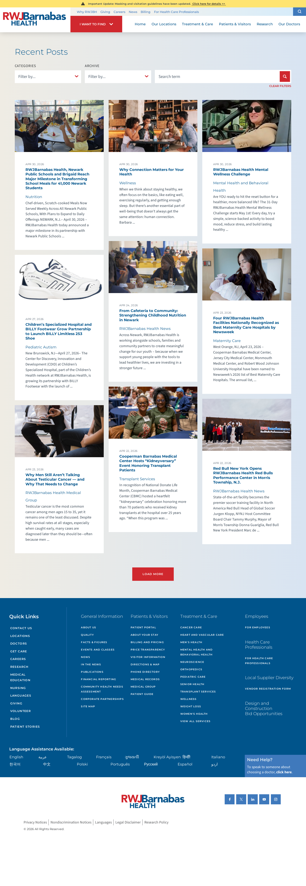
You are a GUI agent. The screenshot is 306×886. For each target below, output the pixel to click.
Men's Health (191, 642)
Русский (151, 764)
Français (104, 757)
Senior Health (192, 684)
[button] (299, 11)
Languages (20, 695)
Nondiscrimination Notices (71, 822)
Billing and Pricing (147, 642)
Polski (82, 764)
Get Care (18, 651)
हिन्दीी (186, 757)
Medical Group (143, 686)
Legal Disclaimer (128, 822)
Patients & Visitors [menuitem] (235, 24)
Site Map (88, 706)
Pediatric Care (193, 676)
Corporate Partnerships (102, 698)
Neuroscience (192, 661)
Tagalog (74, 757)
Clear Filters (280, 86)
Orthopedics (191, 669)
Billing (145, 12)
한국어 (15, 764)
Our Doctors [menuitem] (289, 24)
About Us (88, 627)
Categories (25, 66)
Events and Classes (98, 649)
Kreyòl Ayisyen (167, 757)
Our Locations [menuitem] (164, 24)
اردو (214, 764)
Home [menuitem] (140, 24)
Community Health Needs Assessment (102, 689)
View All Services (195, 721)
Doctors (18, 643)
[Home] (35, 20)
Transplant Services (198, 691)
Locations (20, 636)
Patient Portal (143, 627)
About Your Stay (144, 634)
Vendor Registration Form (268, 688)
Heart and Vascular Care (202, 634)
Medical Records (145, 679)
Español (185, 764)
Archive (92, 66)
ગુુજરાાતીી (132, 757)
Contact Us (21, 628)
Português (120, 764)
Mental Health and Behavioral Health (196, 652)
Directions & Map (145, 664)
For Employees (257, 627)
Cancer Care (191, 627)
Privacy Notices (35, 822)
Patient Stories (25, 726)
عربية (42, 757)
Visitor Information (148, 657)
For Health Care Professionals (176, 12)
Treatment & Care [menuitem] (197, 24)
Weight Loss (190, 706)
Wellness (188, 698)
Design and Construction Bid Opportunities (263, 708)
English (16, 757)
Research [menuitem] (265, 24)
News (133, 12)
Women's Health (194, 713)
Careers (119, 12)
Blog (15, 718)
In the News (91, 664)
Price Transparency (148, 649)
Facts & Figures (94, 642)
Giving (105, 12)
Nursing (18, 688)
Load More (153, 574)
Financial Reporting (98, 679)
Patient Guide (142, 694)
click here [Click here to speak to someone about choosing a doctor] (284, 772)
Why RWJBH (87, 12)
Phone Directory (145, 671)
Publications (92, 671)
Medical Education (20, 677)
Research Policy (156, 822)
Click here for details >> (209, 3)
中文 (47, 764)
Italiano (218, 757)
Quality (87, 634)
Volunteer (20, 711)
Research (19, 666)
